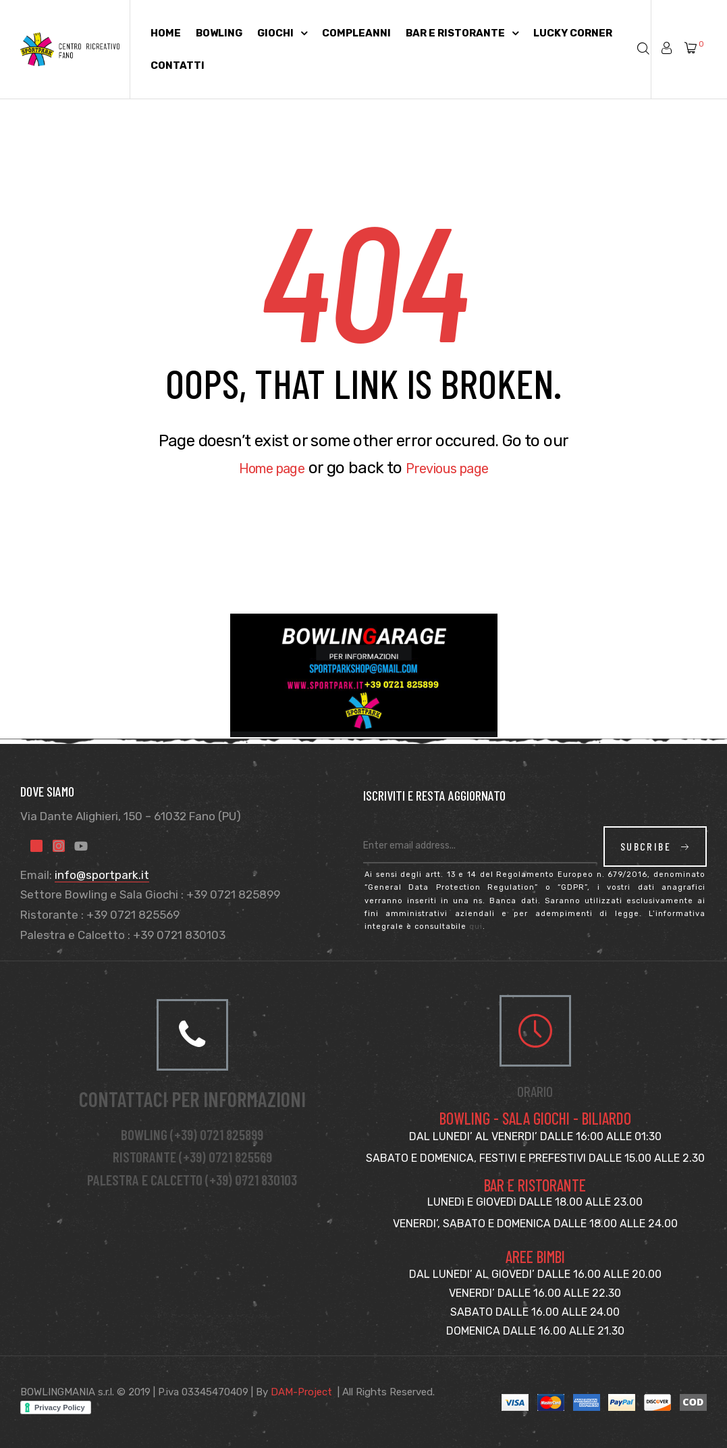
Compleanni (356, 33)
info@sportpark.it (102, 875)
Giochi (282, 33)
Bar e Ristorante (462, 33)
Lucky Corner (572, 33)
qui (476, 926)
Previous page (455, 467)
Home (166, 33)
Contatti (178, 65)
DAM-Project (301, 1392)
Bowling (219, 33)
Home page (262, 467)
